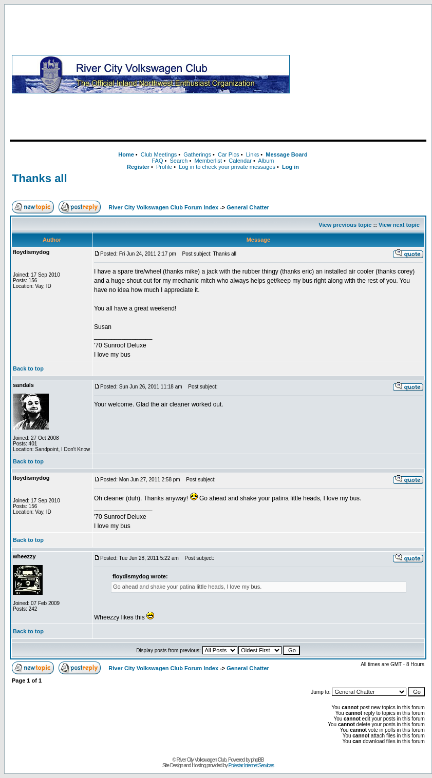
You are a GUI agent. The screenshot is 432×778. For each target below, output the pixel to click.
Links (252, 154)
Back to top (28, 368)
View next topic (399, 225)
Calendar (240, 161)
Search (178, 161)
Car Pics (228, 154)
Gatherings (197, 154)
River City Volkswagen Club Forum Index (163, 207)
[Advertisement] (360, 74)
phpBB (257, 760)
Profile (164, 167)
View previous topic (344, 225)
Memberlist (208, 161)
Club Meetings (159, 154)
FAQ (157, 161)
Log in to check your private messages (227, 167)
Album (266, 161)
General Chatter (248, 207)
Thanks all (39, 178)
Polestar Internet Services (251, 765)
